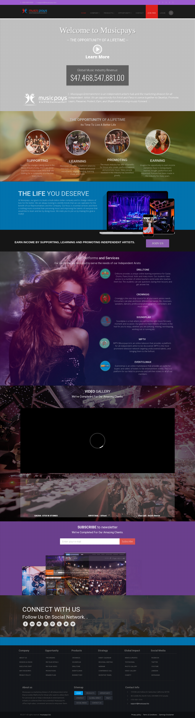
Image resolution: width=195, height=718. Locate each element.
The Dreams (50, 658)
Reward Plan (51, 675)
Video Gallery (130, 671)
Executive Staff (25, 666)
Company (95, 13)
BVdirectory (77, 675)
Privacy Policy (25, 675)
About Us (23, 658)
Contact (140, 13)
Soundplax (76, 662)
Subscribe (127, 541)
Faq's (108, 698)
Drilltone (76, 666)
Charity (128, 675)
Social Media (81, 703)
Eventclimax (77, 671)
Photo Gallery (131, 666)
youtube (154, 666)
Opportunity (125, 13)
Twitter (154, 662)
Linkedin (154, 671)
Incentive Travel (105, 675)
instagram (155, 675)
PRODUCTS (109, 13)
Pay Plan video (51, 666)
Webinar (102, 666)
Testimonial (130, 662)
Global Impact (95, 698)
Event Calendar (105, 658)
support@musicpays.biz (46, 2)
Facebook (155, 658)
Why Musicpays (25, 671)
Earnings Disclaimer (166, 715)
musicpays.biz (45, 715)
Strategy (80, 698)
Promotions (51, 671)
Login (162, 13)
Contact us (96, 703)
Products (90, 693)
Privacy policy (136, 715)
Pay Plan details (52, 662)
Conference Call (105, 671)
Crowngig (76, 658)
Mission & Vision (25, 662)
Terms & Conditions (150, 715)
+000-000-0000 (26, 2)
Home (83, 13)
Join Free (152, 13)
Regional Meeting (106, 662)
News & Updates (131, 658)
